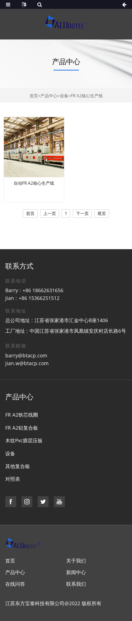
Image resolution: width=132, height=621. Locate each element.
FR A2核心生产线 (87, 96)
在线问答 (15, 583)
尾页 (102, 213)
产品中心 (48, 96)
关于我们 (76, 560)
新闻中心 (76, 572)
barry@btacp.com (26, 355)
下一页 (82, 213)
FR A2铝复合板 (21, 427)
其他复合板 (17, 466)
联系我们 (76, 583)
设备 (64, 96)
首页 (34, 96)
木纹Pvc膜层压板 (24, 440)
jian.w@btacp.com (27, 363)
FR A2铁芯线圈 (21, 414)
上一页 (49, 213)
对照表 (12, 478)
